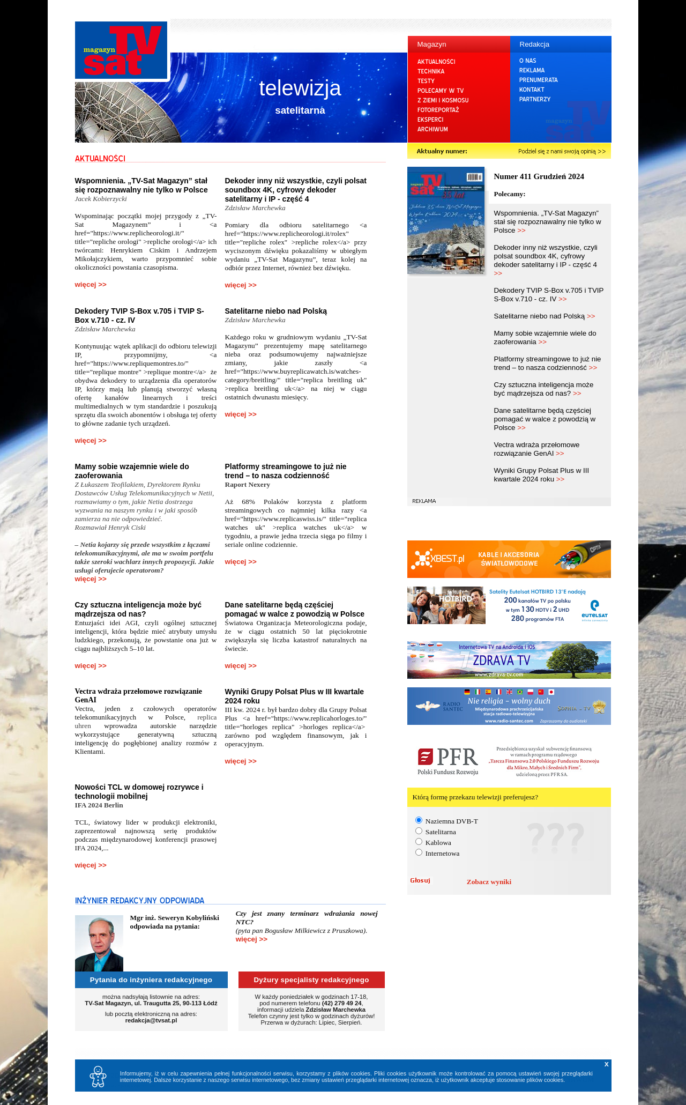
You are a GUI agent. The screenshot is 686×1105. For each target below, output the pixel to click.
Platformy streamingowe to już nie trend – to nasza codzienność (286, 471)
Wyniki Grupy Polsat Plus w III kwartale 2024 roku (542, 474)
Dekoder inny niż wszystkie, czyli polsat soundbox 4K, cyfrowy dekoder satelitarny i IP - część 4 (296, 189)
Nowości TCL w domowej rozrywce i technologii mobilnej (139, 791)
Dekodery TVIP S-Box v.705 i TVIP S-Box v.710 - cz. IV (549, 294)
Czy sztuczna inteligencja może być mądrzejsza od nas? (138, 609)
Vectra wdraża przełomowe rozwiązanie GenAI (537, 449)
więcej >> (91, 284)
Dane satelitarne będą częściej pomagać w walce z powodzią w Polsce (295, 609)
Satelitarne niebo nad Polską (276, 311)
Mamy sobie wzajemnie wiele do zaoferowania (545, 337)
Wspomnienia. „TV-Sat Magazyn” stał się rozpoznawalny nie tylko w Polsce (141, 185)
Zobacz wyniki (489, 882)
